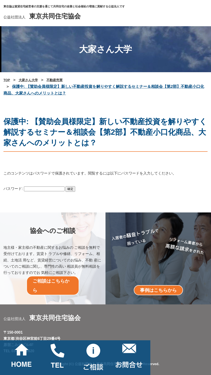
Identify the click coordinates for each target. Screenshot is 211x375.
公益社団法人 (42, 17)
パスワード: (34, 189)
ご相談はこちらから (51, 285)
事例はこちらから (158, 290)
